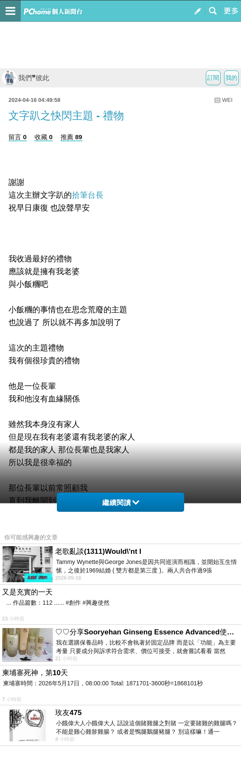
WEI (227, 100)
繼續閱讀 (120, 503)
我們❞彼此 (25, 77)
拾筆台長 (88, 195)
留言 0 (17, 136)
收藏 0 (43, 136)
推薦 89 (71, 136)
